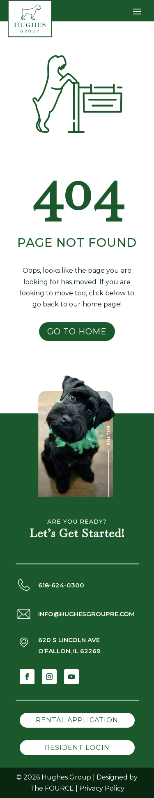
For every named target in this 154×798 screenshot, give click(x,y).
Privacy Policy (101, 788)
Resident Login (77, 748)
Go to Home (77, 331)
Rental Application (77, 720)
